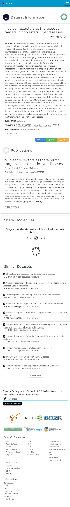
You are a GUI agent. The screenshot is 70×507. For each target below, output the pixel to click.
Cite (41, 140)
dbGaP (9, 465)
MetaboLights (55, 441)
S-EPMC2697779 (23, 125)
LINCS (30, 449)
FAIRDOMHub (55, 460)
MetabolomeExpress (57, 450)
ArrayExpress (11, 463)
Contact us (8, 491)
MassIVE (9, 447)
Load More (36, 375)
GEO (8, 471)
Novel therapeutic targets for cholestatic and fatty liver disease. (34, 303)
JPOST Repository (13, 449)
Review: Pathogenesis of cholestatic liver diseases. (28, 348)
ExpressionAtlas (13, 468)
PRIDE (8, 441)
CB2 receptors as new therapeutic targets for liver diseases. (32, 295)
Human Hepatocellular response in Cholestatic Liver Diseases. (34, 366)
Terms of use (9, 496)
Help (6, 486)
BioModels (53, 457)
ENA (29, 447)
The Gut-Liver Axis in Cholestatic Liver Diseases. (27, 357)
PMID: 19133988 (12, 207)
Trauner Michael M (30, 168)
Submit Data (9, 499)
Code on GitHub (11, 494)
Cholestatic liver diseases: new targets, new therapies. (30, 274)
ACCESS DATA (11, 133)
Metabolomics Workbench (55, 445)
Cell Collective (33, 455)
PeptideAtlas (11, 444)
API (5, 488)
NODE (8, 473)
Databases (8, 483)
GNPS (51, 455)
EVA (29, 444)
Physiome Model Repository (13, 453)
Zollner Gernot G (12, 168)
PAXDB (30, 452)
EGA (29, 441)
